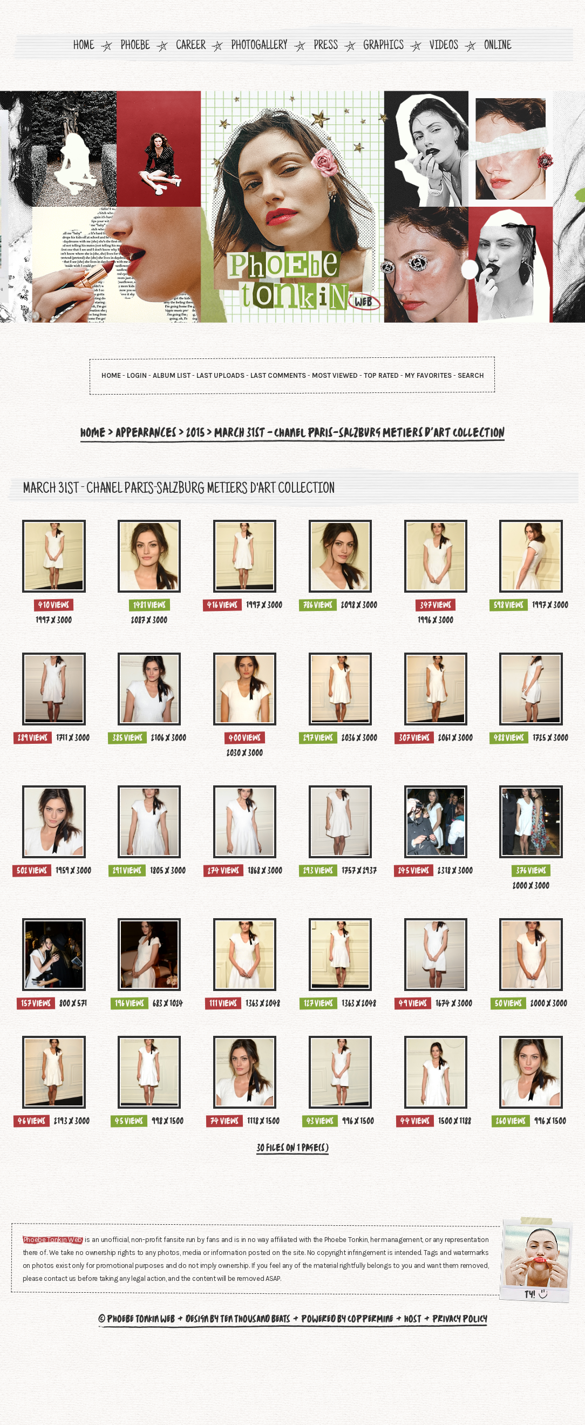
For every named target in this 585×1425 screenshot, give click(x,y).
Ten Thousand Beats (255, 1393)
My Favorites (428, 375)
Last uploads (220, 375)
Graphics (383, 47)
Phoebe (135, 47)
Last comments (278, 375)
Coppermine (370, 1393)
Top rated (381, 375)
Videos (444, 47)
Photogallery (259, 47)
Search (471, 375)
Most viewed (335, 375)
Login (137, 375)
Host (412, 1393)
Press (326, 47)
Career (191, 47)
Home (83, 47)
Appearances (138, 432)
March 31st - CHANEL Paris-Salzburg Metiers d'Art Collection (361, 432)
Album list (172, 375)
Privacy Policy (459, 1393)
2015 (190, 432)
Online (498, 47)
